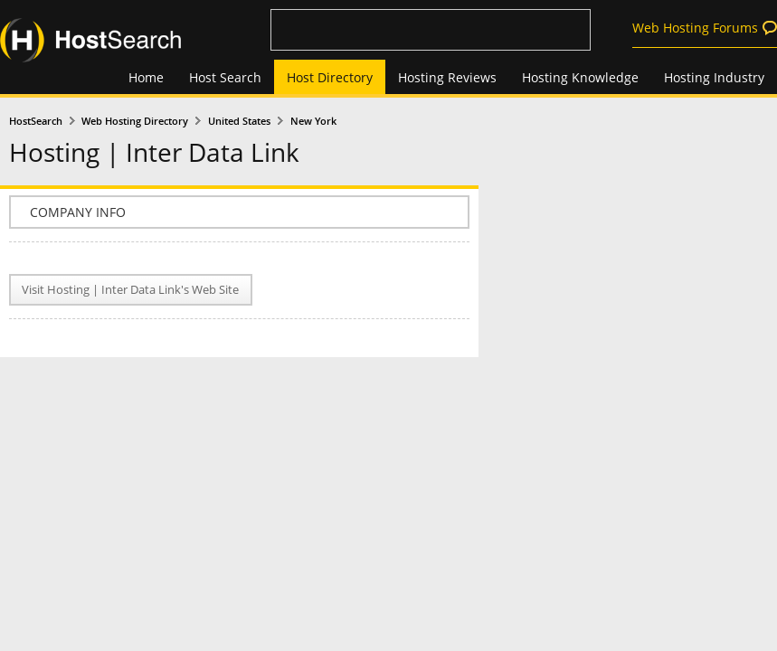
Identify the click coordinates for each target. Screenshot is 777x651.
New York (313, 121)
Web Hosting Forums (695, 27)
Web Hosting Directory (134, 121)
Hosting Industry (714, 77)
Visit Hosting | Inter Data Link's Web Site (130, 289)
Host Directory (330, 77)
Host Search (225, 77)
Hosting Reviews (447, 77)
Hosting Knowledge (580, 77)
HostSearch (35, 121)
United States (239, 121)
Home (146, 77)
